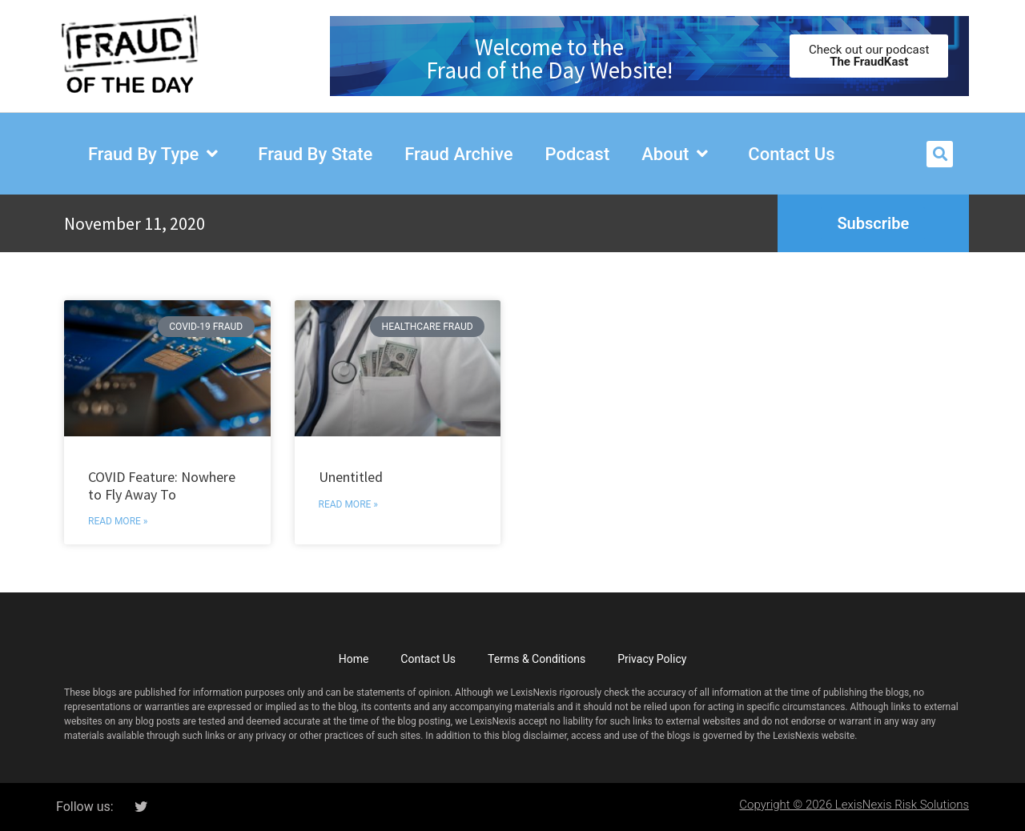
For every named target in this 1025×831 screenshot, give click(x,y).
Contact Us (428, 658)
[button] (940, 154)
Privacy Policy (651, 658)
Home (354, 658)
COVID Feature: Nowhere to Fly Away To (161, 486)
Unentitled (351, 477)
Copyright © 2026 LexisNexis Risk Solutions (854, 804)
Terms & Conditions (536, 658)
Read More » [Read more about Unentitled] (348, 504)
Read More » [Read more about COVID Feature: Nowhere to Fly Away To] (117, 521)
